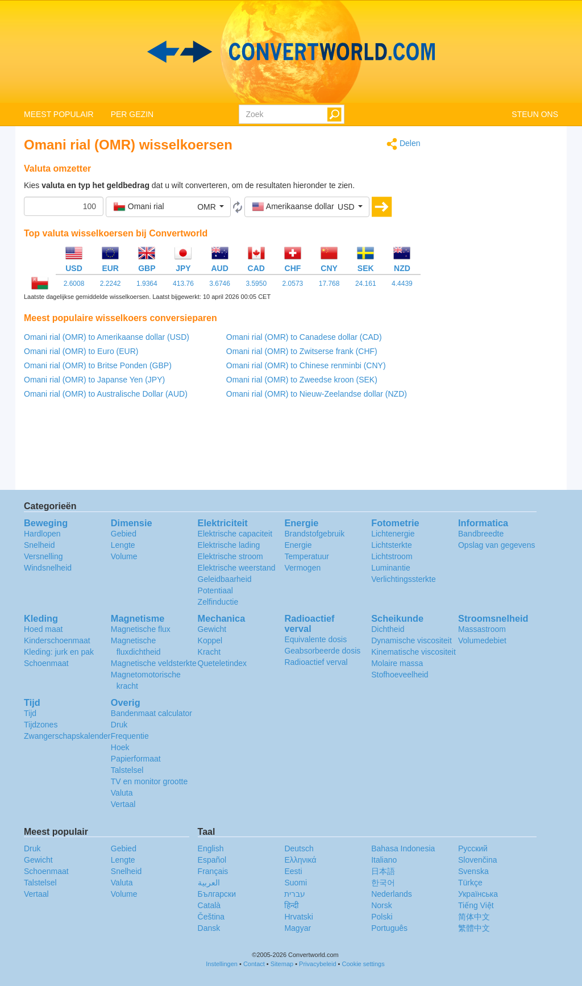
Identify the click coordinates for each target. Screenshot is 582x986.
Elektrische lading (229, 545)
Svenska (473, 871)
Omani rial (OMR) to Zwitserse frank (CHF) (301, 351)
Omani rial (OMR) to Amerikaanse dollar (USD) (106, 337)
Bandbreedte (481, 533)
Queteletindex (222, 663)
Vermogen (302, 567)
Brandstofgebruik (314, 533)
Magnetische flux (141, 629)
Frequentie (130, 735)
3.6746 (219, 284)
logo (291, 52)
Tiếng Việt (476, 905)
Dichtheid (387, 629)
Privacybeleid (317, 963)
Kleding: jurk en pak (59, 651)
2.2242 (110, 284)
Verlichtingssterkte (403, 579)
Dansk (209, 928)
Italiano (384, 859)
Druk (119, 724)
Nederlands (391, 893)
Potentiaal (215, 590)
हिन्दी (291, 905)
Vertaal (123, 804)
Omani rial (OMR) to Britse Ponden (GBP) (98, 365)
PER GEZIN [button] (132, 114)
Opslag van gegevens (496, 545)
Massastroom (482, 629)
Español (212, 859)
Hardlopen (42, 533)
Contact (254, 963)
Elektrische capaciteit (235, 533)
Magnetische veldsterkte (154, 663)
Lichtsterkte (391, 545)
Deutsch (298, 848)
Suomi (295, 882)
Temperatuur (306, 556)
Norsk (381, 905)
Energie (297, 545)
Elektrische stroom (230, 556)
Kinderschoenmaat (57, 640)
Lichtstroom (391, 556)
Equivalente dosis (315, 639)
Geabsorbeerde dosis (322, 650)
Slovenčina (477, 859)
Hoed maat (43, 629)
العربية (209, 882)
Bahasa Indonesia (403, 848)
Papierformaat (136, 758)
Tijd (30, 713)
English (211, 848)
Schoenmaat (46, 663)
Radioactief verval (315, 662)
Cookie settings (363, 963)
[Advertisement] (498, 308)
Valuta (122, 792)
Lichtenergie (392, 533)
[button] (168, 207)
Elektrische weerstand (237, 567)
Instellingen (222, 963)
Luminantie (390, 567)
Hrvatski (298, 916)
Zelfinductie (218, 601)
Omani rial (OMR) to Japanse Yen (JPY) (94, 379)
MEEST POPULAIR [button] (59, 114)
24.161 (365, 284)
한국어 (383, 882)
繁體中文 (474, 928)
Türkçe (470, 882)
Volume (124, 556)
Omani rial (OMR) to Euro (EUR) (81, 351)
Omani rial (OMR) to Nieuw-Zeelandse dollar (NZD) (316, 393)
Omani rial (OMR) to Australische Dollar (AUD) (106, 393)
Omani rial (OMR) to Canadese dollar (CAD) (304, 337)
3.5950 (256, 284)
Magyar (297, 928)
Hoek (120, 747)
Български (217, 893)
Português (389, 928)
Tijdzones (40, 724)
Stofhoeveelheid (399, 674)
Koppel (210, 640)
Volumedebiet (482, 640)
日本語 (383, 871)
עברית (294, 893)
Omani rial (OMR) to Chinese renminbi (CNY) (306, 365)
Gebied (123, 533)
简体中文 (474, 916)
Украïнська (478, 893)
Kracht (209, 651)
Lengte (123, 545)
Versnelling (43, 556)
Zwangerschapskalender (67, 735)
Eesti (293, 871)
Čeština (211, 916)
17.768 (329, 284)
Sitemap (282, 963)
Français (213, 871)
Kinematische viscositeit (413, 651)
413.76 (183, 284)
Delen (403, 144)
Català (209, 905)
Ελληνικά (300, 859)
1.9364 (146, 284)
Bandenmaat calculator (151, 713)
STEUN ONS (535, 114)
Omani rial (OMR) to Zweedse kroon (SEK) (301, 379)
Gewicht (212, 629)
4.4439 (402, 284)
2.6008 (74, 284)
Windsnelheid (48, 567)
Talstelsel (127, 770)
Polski (381, 916)
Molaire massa (397, 663)
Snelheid (39, 545)
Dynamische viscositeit (411, 640)
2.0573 (293, 284)
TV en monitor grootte (149, 781)
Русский (473, 848)
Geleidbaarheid (225, 579)
